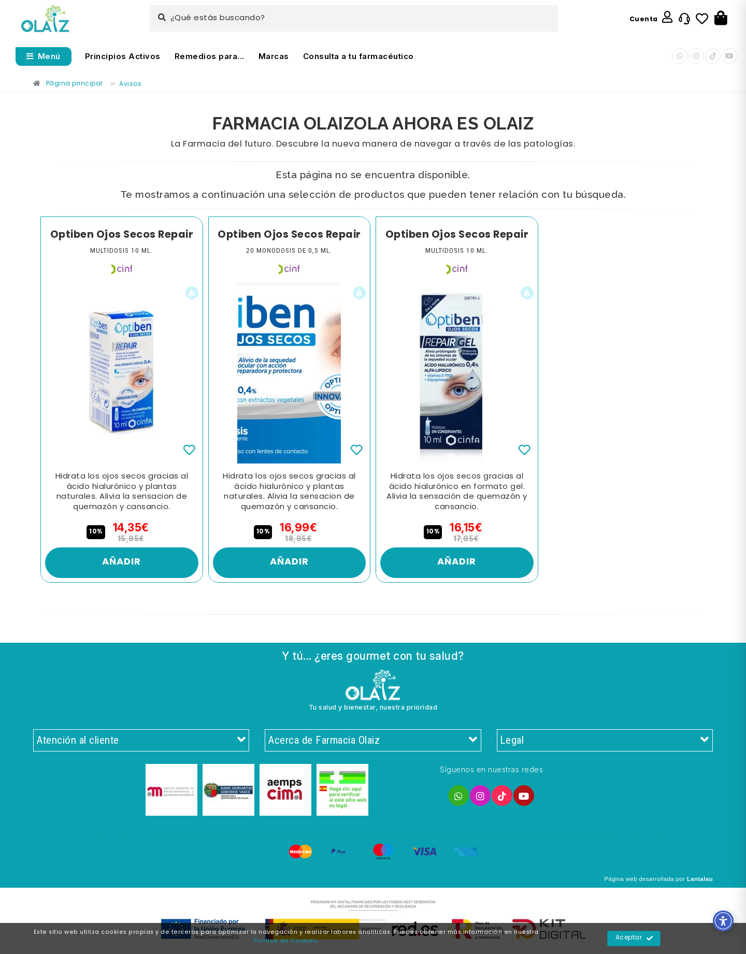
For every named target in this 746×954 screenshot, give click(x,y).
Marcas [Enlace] (274, 56)
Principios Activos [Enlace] (123, 56)
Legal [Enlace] (605, 740)
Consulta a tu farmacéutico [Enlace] (358, 56)
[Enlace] (45, 18)
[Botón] (721, 18)
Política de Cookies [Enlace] (286, 941)
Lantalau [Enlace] (700, 879)
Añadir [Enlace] (121, 562)
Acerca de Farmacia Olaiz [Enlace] (373, 740)
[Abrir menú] (43, 56)
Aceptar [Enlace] (634, 938)
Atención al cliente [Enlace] (141, 740)
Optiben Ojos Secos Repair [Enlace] (122, 235)
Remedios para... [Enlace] (210, 56)
